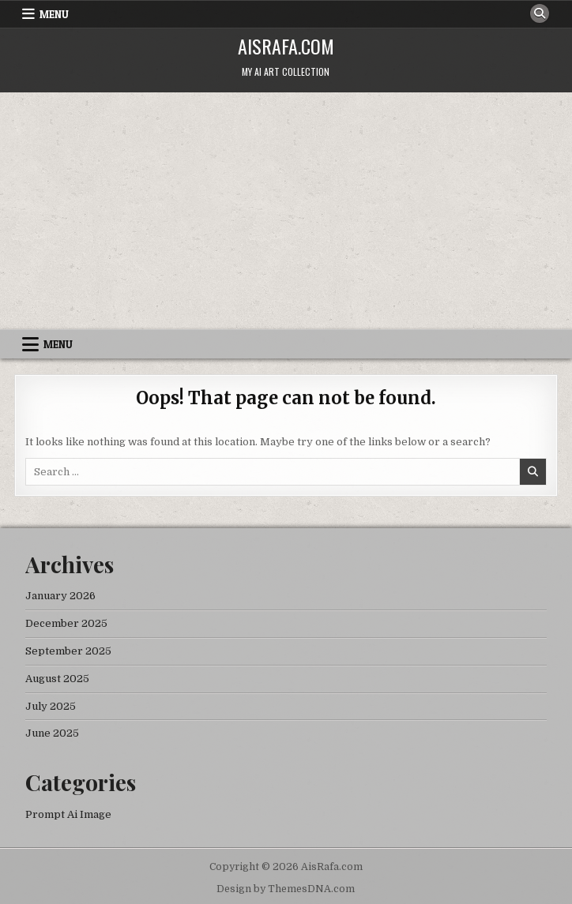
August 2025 (57, 679)
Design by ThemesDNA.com (285, 889)
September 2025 (68, 651)
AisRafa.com (286, 46)
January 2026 (60, 596)
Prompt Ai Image (68, 814)
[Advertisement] (286, 210)
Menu (54, 14)
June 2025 (52, 733)
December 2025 (66, 623)
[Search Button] (539, 13)
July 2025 (50, 706)
